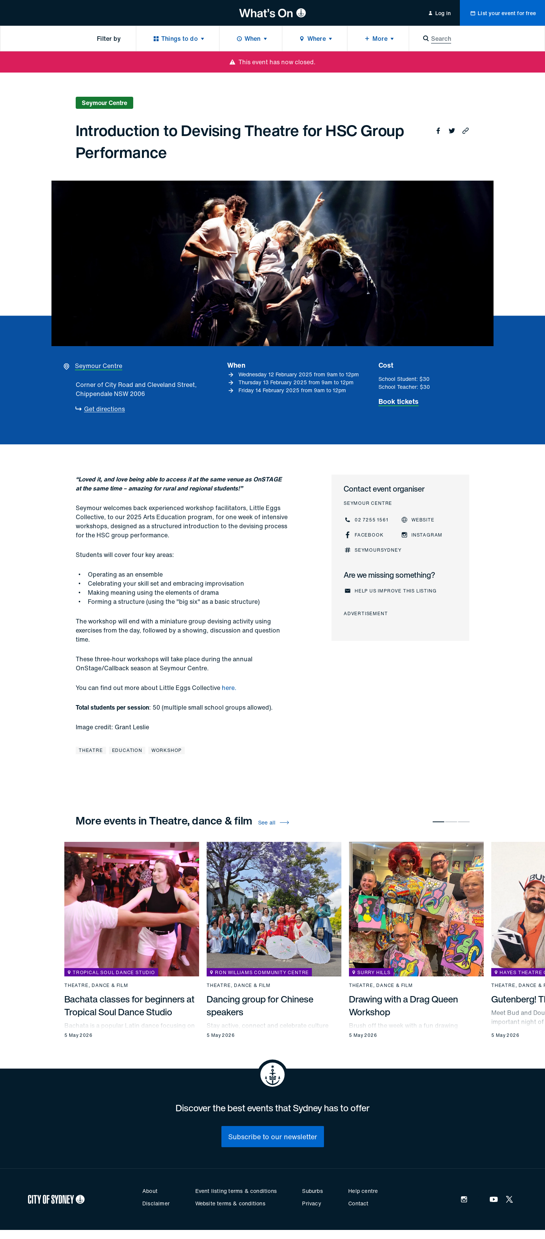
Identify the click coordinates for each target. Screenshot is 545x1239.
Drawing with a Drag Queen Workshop (403, 1005)
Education (127, 750)
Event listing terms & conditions (236, 1191)
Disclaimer (156, 1203)
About (149, 1191)
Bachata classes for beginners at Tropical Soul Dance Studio (129, 1005)
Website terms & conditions (230, 1203)
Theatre (91, 750)
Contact (358, 1203)
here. (229, 687)
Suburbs (312, 1191)
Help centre (363, 1191)
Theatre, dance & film (96, 985)
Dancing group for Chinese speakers (260, 1005)
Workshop (166, 750)
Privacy (311, 1203)
